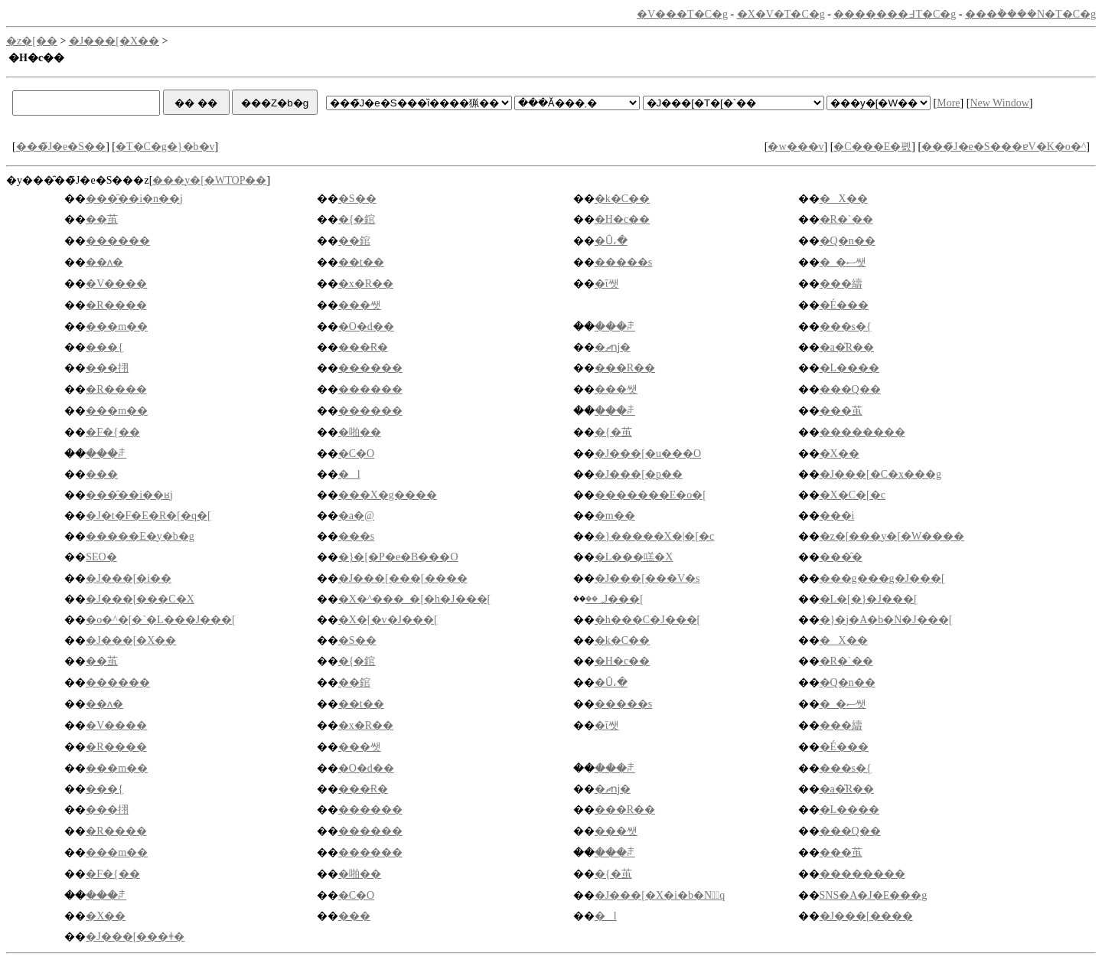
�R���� (116, 305)
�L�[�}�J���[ (869, 599)
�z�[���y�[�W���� (892, 536)
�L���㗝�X (634, 557)
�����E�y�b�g (140, 536)
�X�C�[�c (852, 495)
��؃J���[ (614, 599)
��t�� (361, 262)
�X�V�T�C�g (781, 14)
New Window (999, 103)
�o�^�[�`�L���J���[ (161, 619)
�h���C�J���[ (647, 619)
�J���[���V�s (647, 578)
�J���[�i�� (128, 578)
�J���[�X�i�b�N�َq (660, 895)
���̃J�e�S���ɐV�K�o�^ (1003, 146)
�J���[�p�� (639, 474)
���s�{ (846, 326)
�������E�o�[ (650, 495)
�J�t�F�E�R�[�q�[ (148, 515)
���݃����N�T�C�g (1030, 14)
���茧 (841, 410)
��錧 (354, 241)
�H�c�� (622, 219)
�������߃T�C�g (894, 14)
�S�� (357, 198)
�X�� (844, 198)
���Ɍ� (363, 347)
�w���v (795, 146)
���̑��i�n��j (134, 198)
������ (118, 241)
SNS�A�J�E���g (874, 895)
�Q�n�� (847, 241)
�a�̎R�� (847, 347)
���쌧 (359, 305)
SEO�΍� (101, 557)
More (948, 103)
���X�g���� (387, 495)
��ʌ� (104, 262)
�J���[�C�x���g (880, 474)
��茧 (102, 219)
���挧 (107, 368)
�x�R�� (365, 283)
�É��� (844, 305)
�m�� (615, 515)
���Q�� (850, 389)
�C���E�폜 (872, 146)
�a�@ (356, 515)
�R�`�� (846, 219)
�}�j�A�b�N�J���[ (886, 619)
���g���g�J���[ (882, 578)
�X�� (839, 453)
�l (349, 474)
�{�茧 (613, 432)
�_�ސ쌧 (843, 262)
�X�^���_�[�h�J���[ (414, 599)
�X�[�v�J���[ (388, 619)
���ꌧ (615, 326)
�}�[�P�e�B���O (398, 557)
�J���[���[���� (403, 578)
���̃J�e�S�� (61, 146)
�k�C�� (622, 198)
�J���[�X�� (114, 41)
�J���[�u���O (648, 453)
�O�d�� (366, 326)
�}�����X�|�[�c (655, 536)
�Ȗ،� (611, 241)
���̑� (841, 557)
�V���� (116, 283)
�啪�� (359, 432)
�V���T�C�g (682, 14)
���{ (104, 347)
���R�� (625, 368)
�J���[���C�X (140, 599)
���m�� (117, 326)
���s (356, 536)
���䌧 (841, 283)
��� (102, 474)
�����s (623, 262)
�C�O (356, 453)
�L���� (850, 368)
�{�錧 (357, 219)
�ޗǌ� (613, 347)
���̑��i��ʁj (129, 495)
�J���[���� (866, 916)
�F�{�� (113, 432)
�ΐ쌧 (607, 283)
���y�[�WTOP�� (209, 180)
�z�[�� (31, 41)
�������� (862, 432)
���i (837, 515)
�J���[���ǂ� (135, 936)
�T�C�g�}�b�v (165, 146)
